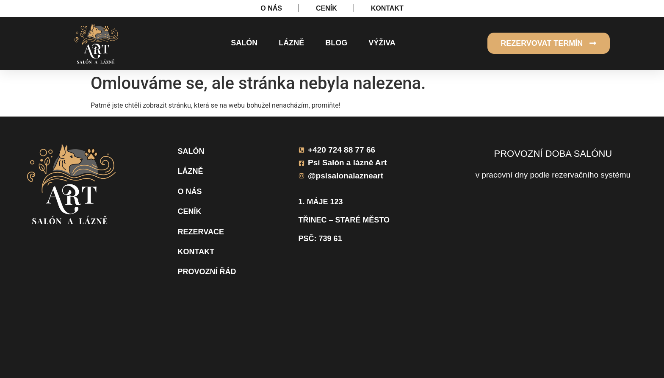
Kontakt (196, 251)
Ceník (190, 211)
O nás (190, 191)
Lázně (291, 43)
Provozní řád (207, 271)
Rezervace (201, 232)
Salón (244, 43)
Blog (336, 43)
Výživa (382, 43)
